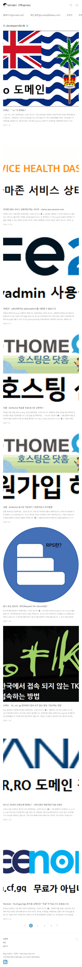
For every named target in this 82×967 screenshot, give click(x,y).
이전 (25, 925)
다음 (57, 925)
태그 (4, 942)
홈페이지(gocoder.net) (13, 15)
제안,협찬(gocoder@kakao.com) (45, 15)
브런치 (70, 15)
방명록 (5, 939)
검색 (71, 5)
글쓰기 (5, 946)
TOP (77, 939)
